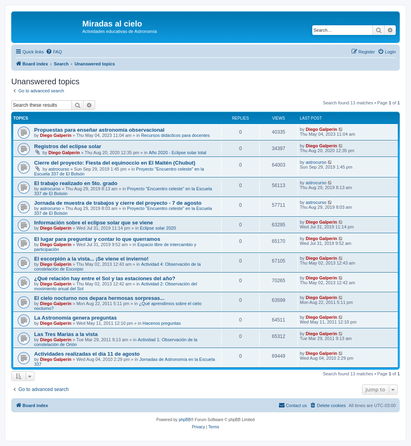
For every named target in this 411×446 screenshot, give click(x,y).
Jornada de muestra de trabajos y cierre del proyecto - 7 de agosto (117, 203)
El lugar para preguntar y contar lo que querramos (97, 239)
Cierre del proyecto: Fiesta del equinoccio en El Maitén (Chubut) (114, 163)
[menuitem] (54, 52)
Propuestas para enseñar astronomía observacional (99, 130)
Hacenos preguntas (161, 323)
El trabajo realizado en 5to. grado (75, 183)
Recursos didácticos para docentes (175, 135)
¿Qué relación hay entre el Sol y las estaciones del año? (104, 278)
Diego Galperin (55, 135)
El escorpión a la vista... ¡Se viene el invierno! (91, 259)
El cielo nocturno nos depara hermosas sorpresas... (99, 298)
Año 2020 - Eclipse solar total (177, 152)
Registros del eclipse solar (67, 146)
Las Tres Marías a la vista (66, 334)
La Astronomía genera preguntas (75, 318)
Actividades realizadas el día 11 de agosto (87, 354)
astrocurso (59, 169)
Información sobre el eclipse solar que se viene (93, 223)
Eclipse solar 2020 (158, 228)
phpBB (185, 419)
